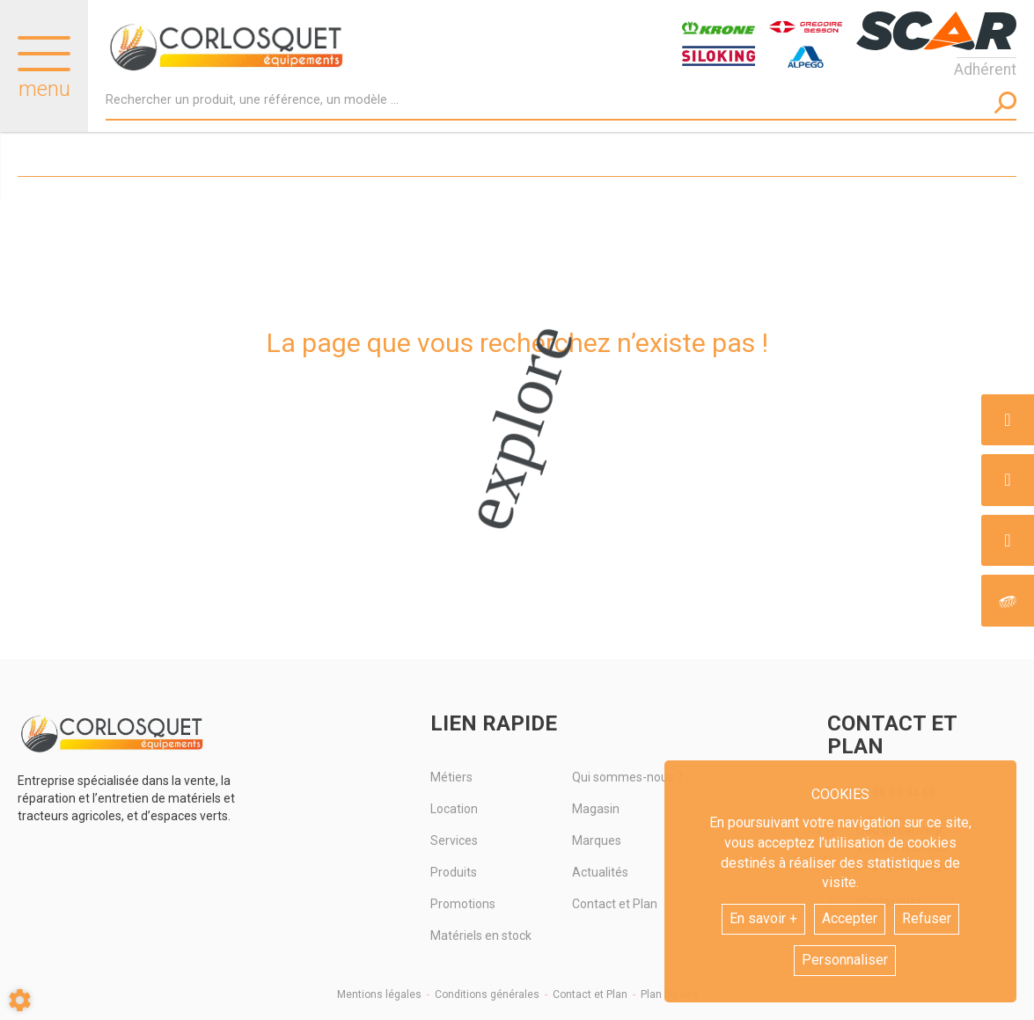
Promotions (462, 904)
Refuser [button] (926, 918)
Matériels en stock (481, 935)
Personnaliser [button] (845, 959)
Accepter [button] (849, 918)
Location (454, 809)
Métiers (451, 777)
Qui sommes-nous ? (627, 777)
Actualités (600, 872)
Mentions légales (379, 994)
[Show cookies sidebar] (20, 1000)
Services (454, 840)
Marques (596, 840)
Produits (453, 872)
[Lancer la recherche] (1005, 103)
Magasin (596, 809)
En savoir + (763, 918)
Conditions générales (487, 994)
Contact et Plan (614, 904)
